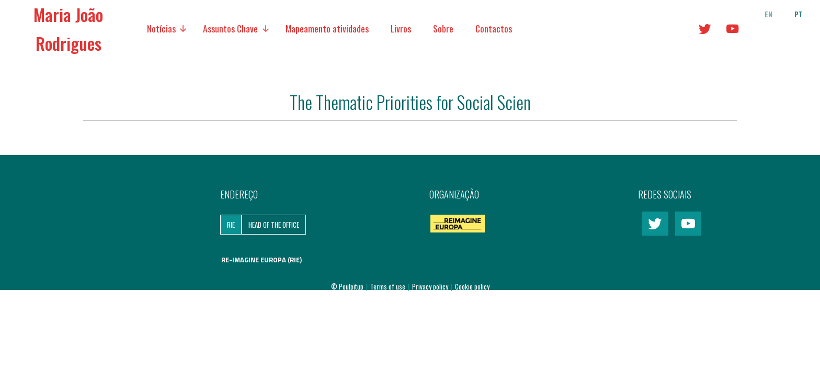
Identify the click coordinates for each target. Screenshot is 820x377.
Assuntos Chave (230, 28)
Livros (401, 28)
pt (798, 14)
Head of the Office (273, 224)
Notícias (161, 28)
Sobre (443, 28)
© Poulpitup (347, 286)
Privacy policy (431, 286)
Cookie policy (472, 286)
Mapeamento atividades (327, 28)
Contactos (493, 28)
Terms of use (388, 286)
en (768, 14)
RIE (231, 224)
